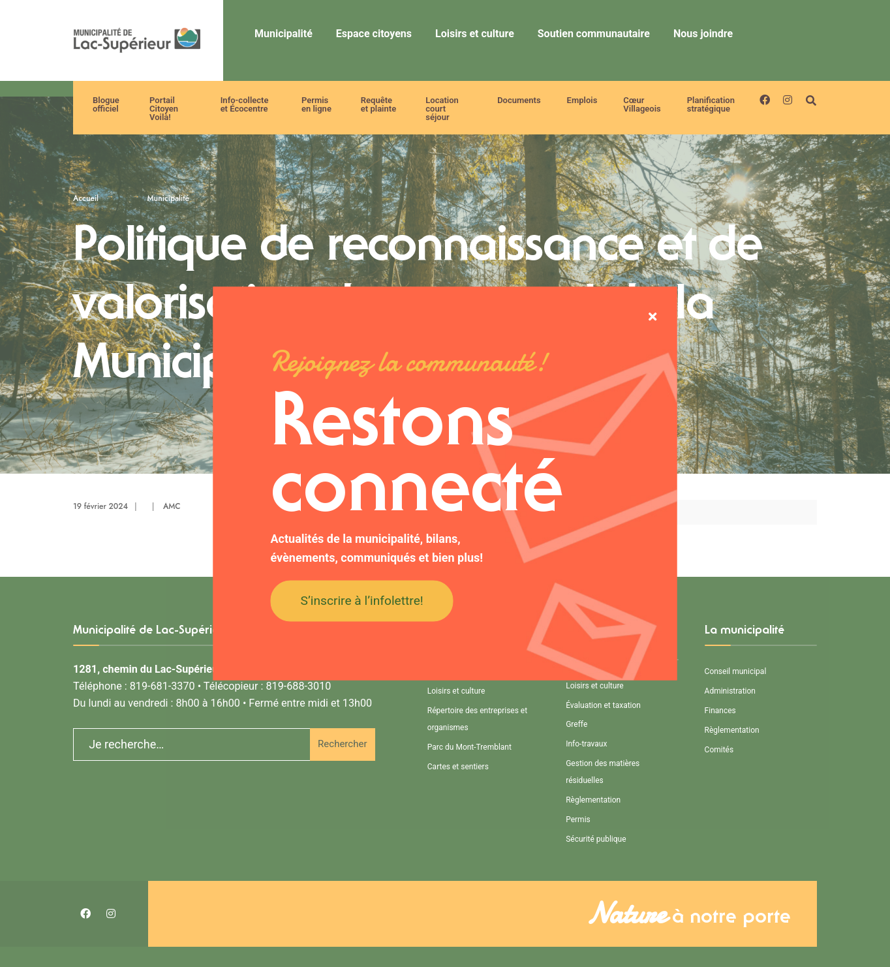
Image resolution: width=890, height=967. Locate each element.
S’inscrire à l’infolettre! (362, 599)
